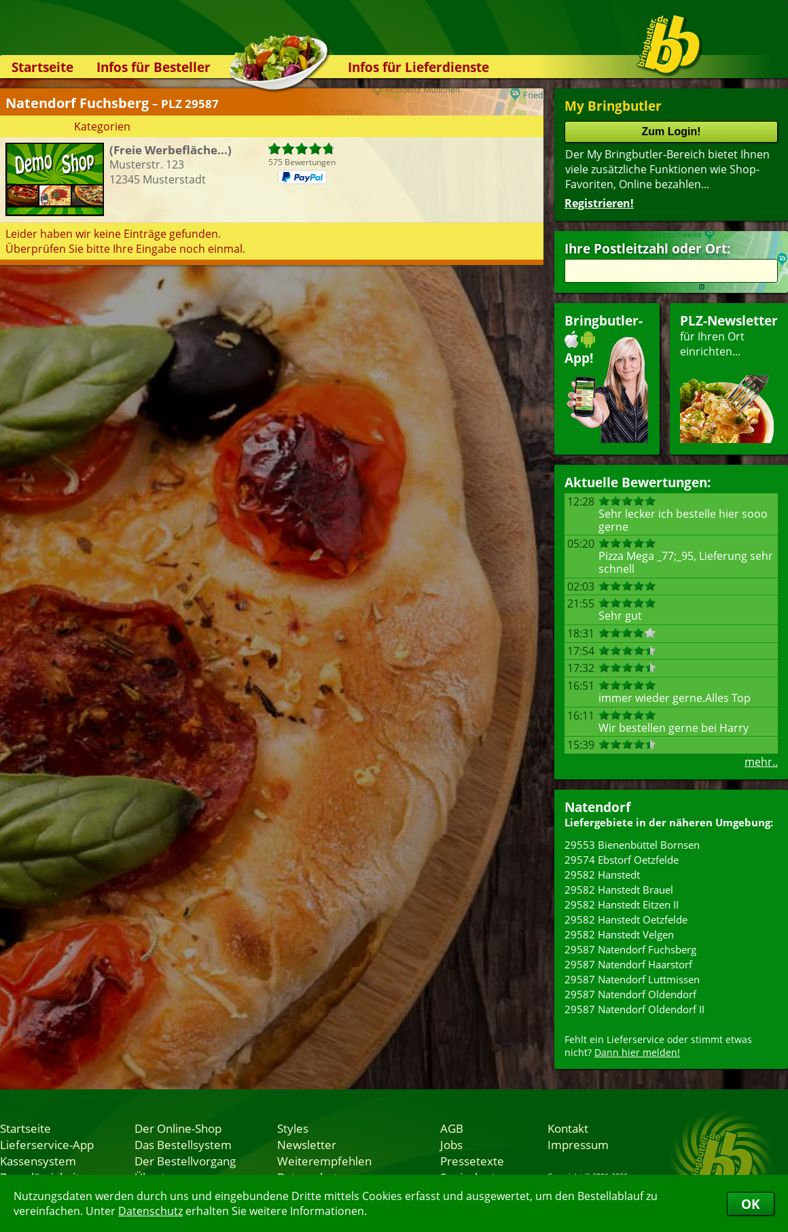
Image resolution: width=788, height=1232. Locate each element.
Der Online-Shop (178, 1128)
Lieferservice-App (47, 1144)
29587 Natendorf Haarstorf (628, 964)
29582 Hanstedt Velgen (619, 934)
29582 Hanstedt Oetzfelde (626, 919)
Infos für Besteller (153, 66)
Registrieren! (599, 203)
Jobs (451, 1144)
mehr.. (761, 761)
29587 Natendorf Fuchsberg (630, 949)
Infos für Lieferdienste (418, 66)
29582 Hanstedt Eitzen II (622, 904)
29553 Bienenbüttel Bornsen (632, 844)
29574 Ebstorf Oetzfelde (622, 859)
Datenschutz (150, 1210)
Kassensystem (38, 1160)
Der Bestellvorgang (185, 1160)
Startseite (42, 66)
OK (750, 1203)
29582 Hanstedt (602, 874)
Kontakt (568, 1128)
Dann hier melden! (637, 1052)
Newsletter (306, 1144)
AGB (451, 1128)
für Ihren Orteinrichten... (729, 377)
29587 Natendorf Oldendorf (630, 994)
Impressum (578, 1144)
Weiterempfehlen (324, 1160)
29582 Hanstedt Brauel (619, 889)
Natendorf (597, 806)
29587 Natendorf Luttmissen (632, 979)
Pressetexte (472, 1160)
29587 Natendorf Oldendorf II (634, 1009)
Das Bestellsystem (183, 1144)
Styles (292, 1128)
